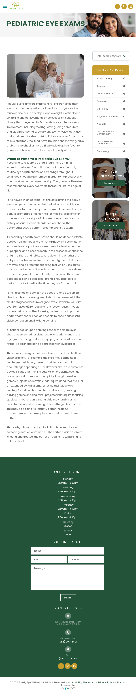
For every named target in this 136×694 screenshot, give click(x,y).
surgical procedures (108, 117)
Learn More (110, 184)
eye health (103, 109)
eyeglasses (103, 101)
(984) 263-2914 (68, 658)
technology (103, 152)
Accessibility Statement (81, 682)
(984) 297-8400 (68, 641)
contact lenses (105, 93)
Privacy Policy (106, 682)
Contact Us (111, 226)
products (102, 124)
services (101, 86)
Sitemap (122, 682)
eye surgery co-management (106, 133)
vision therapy (105, 78)
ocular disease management (105, 143)
